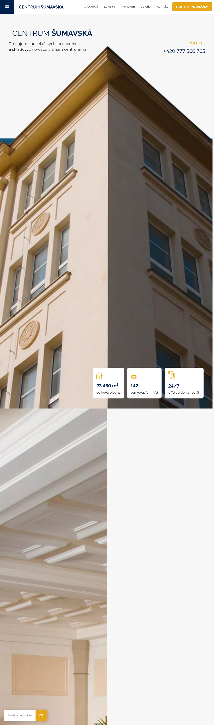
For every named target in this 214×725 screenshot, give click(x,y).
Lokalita (109, 6)
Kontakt (162, 6)
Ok (41, 715)
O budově (91, 6)
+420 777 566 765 (184, 51)
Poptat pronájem (192, 6)
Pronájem (128, 6)
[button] (7, 7)
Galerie (145, 6)
